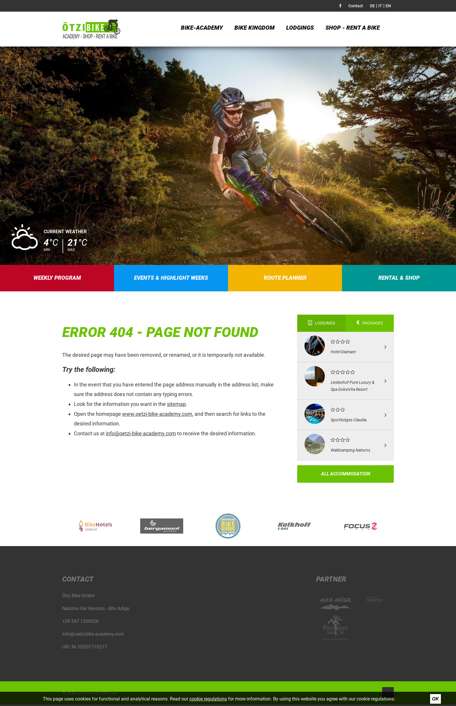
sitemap (176, 405)
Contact (355, 5)
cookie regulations (208, 699)
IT (380, 5)
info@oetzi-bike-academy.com (141, 435)
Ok (435, 698)
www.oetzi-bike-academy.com (157, 415)
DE (372, 5)
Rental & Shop (399, 278)
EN (388, 5)
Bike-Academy (202, 29)
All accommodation (345, 475)
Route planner (285, 278)
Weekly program (57, 278)
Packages (370, 324)
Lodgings (300, 29)
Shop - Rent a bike (352, 29)
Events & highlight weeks (171, 278)
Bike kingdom (254, 29)
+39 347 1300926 (80, 622)
